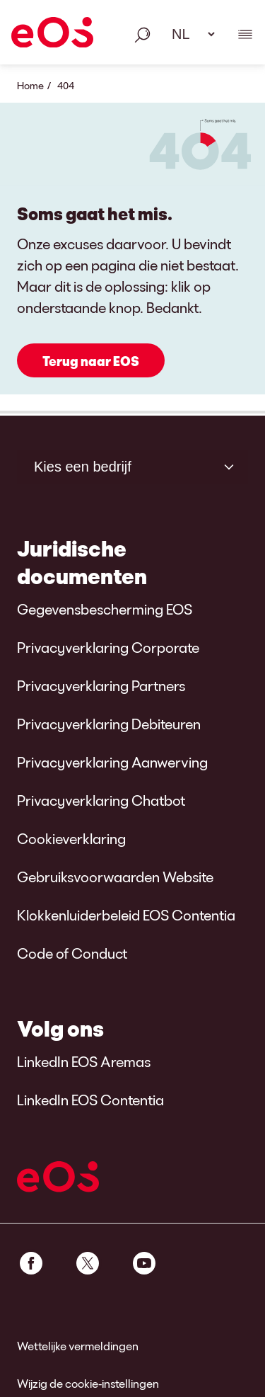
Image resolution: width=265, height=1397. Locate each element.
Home (30, 85)
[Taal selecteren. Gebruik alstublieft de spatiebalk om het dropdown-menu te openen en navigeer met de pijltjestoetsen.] (188, 34)
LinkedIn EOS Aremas (84, 1061)
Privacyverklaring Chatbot (101, 800)
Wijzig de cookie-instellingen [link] (88, 1383)
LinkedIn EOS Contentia (90, 1099)
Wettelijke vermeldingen (78, 1345)
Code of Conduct (72, 953)
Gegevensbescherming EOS (104, 608)
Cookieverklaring (71, 838)
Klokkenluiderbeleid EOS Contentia (126, 914)
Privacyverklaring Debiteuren (109, 723)
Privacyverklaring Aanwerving (112, 761)
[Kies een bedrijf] (132, 467)
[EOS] (52, 34)
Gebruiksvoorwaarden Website (115, 876)
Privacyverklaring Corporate (108, 647)
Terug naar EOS (90, 361)
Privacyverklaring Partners (101, 685)
